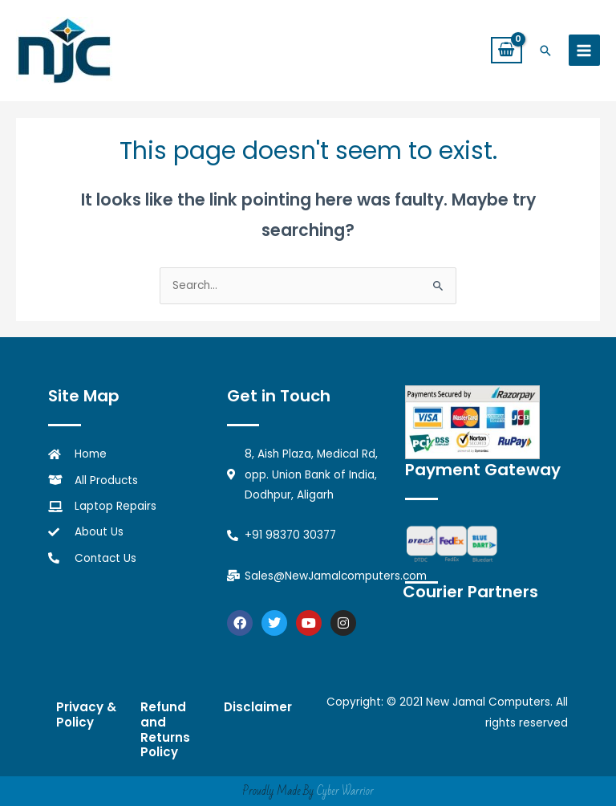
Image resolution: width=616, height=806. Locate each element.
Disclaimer (258, 706)
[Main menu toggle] (584, 50)
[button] (545, 50)
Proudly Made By (308, 791)
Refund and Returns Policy (165, 729)
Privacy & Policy (86, 714)
